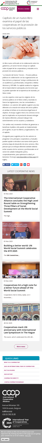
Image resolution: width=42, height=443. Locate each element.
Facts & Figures (9, 370)
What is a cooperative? (12, 362)
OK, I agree (5, 439)
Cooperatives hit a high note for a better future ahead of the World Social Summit (20, 288)
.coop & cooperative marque (14, 382)
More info (28, 436)
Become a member (24, 9)
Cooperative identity (11, 378)
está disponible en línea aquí (26, 157)
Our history (8, 374)
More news (21, 347)
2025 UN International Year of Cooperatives (19, 366)
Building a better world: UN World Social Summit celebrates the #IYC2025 (20, 248)
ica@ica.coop (7, 411)
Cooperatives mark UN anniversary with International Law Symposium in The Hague (20, 330)
